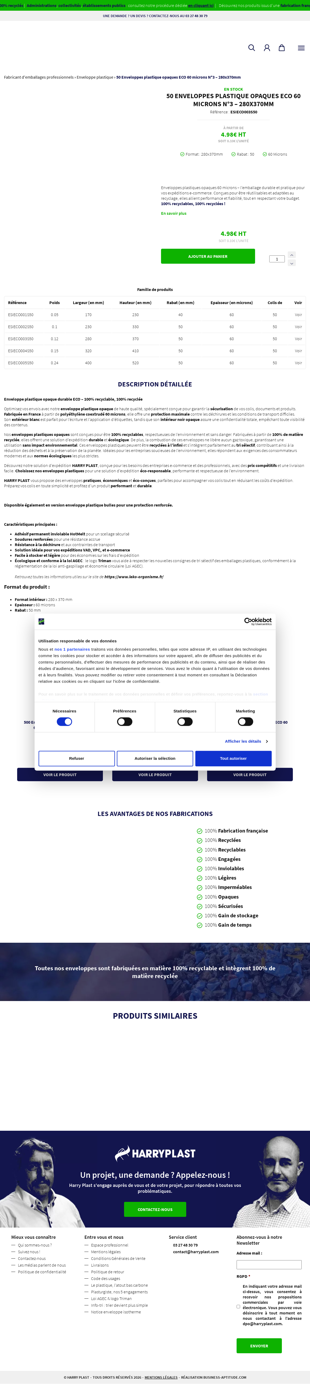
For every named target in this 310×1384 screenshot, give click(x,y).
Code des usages (105, 1278)
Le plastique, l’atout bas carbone (119, 1285)
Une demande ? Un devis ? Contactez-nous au (155, 15)
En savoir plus (173, 213)
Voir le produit (60, 774)
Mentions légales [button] (161, 1377)
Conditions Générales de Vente (118, 1258)
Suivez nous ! (29, 1252)
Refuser (76, 758)
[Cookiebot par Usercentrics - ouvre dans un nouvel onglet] (248, 622)
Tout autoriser (233, 758)
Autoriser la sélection (155, 758)
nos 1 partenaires (72, 649)
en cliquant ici (217, 5)
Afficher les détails (243, 741)
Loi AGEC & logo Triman (111, 1298)
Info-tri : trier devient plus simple (119, 1305)
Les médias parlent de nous (42, 1265)
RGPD (243, 1276)
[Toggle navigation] (301, 47)
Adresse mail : (249, 1253)
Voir (298, 314)
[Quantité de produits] (277, 258)
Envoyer (259, 1346)
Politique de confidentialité (42, 1272)
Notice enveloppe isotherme (116, 1312)
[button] (267, 47)
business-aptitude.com (224, 1377)
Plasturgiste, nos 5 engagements (119, 1292)
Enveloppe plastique (95, 77)
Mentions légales (106, 1252)
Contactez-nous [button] (155, 1209)
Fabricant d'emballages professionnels (39, 77)
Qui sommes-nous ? (35, 1245)
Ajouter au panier (207, 256)
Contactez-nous (32, 1258)
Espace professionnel (109, 1245)
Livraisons (100, 1265)
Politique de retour (107, 1272)
